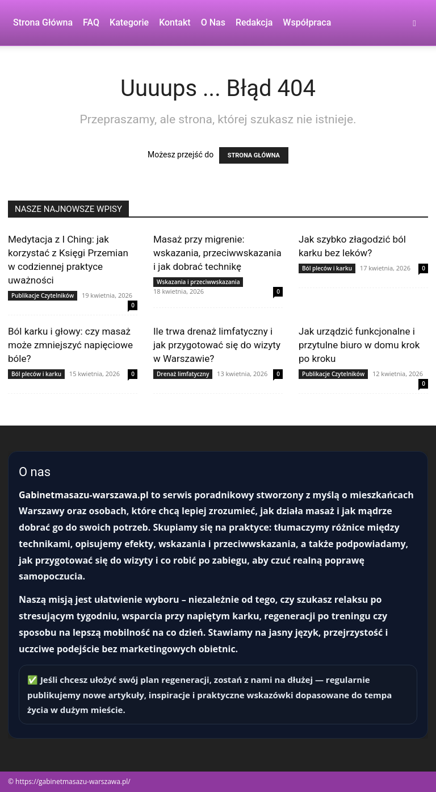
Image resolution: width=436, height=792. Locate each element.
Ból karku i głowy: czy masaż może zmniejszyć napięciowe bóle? (70, 345)
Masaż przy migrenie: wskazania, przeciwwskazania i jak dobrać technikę (217, 253)
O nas (213, 22)
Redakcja (254, 22)
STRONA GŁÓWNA (254, 155)
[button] (414, 23)
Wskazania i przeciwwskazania (198, 282)
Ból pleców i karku (327, 268)
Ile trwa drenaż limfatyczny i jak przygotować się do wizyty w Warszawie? (216, 345)
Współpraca (307, 22)
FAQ (91, 22)
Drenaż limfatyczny (183, 374)
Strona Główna (43, 22)
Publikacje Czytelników (42, 295)
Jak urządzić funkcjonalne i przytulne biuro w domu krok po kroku (359, 345)
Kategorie (129, 22)
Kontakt (175, 22)
